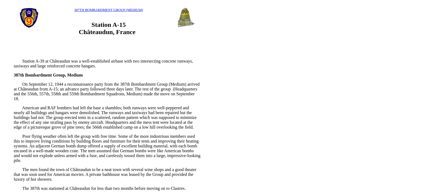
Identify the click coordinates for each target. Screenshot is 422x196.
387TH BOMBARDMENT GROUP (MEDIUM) (108, 10)
